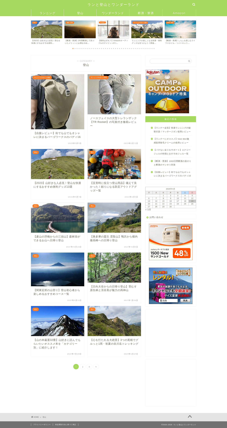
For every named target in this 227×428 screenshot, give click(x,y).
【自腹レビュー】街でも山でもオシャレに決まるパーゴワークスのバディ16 (172, 174)
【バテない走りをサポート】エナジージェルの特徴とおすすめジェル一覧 (172, 152)
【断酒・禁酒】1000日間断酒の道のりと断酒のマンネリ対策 (172, 163)
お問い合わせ (156, 217)
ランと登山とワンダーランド (113, 4)
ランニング (47, 13)
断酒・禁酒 (146, 13)
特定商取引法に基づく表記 (65, 424)
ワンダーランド (113, 13)
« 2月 (148, 209)
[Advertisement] (170, 334)
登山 (80, 13)
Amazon (179, 13)
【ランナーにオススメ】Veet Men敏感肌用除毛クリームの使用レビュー (171, 141)
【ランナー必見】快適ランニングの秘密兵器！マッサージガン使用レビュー (172, 130)
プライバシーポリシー (42, 424)
